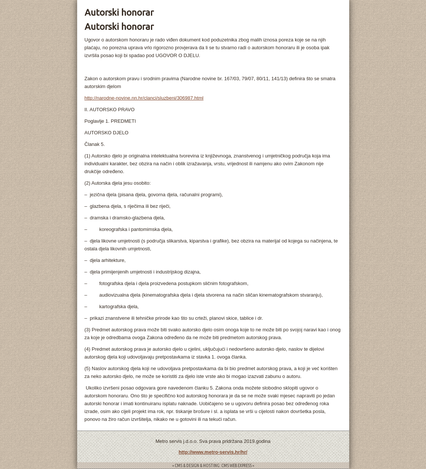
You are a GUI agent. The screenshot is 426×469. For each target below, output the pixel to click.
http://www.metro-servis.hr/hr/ (213, 452)
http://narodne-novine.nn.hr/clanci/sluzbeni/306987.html (144, 98)
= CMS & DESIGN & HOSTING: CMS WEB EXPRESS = (213, 465)
